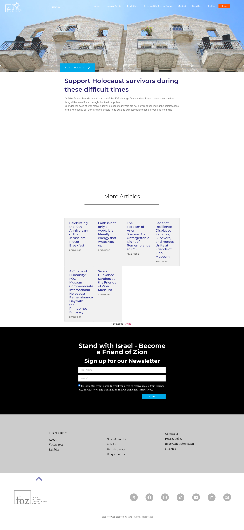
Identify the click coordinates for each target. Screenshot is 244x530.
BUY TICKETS (58, 433)
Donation (196, 6)
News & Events (114, 6)
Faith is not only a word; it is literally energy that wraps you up (107, 234)
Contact (182, 6)
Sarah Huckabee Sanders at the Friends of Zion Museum (107, 280)
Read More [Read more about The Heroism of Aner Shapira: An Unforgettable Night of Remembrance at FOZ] (133, 254)
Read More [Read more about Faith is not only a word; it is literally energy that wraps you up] (104, 250)
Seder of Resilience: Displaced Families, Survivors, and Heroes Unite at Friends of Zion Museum (165, 239)
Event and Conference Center (158, 6)
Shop (224, 6)
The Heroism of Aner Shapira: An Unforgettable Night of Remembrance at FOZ (138, 236)
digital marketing (143, 516)
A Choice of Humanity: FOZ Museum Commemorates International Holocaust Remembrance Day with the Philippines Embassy (82, 291)
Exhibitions (132, 6)
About (97, 6)
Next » (129, 323)
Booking (211, 6)
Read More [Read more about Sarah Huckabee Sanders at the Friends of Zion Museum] (104, 294)
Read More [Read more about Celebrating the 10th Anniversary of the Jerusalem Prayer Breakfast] (75, 250)
